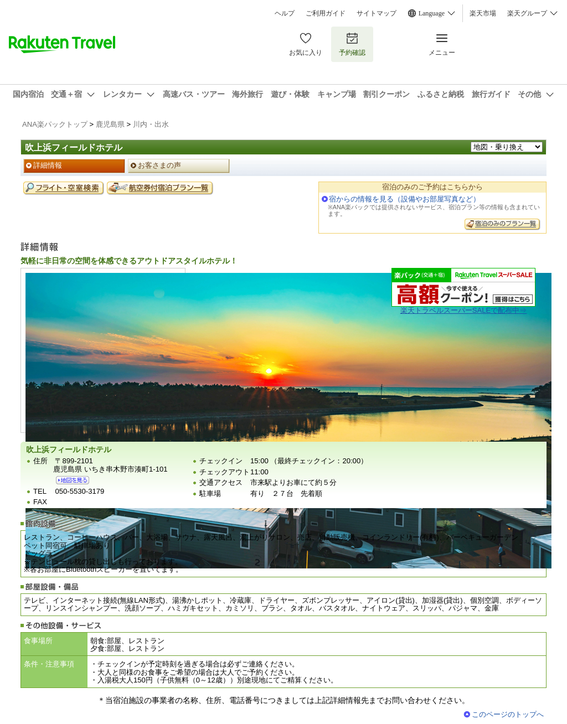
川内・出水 (151, 124)
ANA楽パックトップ (54, 124)
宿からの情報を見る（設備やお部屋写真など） (404, 199)
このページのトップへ (508, 714)
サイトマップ (376, 13)
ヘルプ (285, 13)
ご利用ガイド (326, 13)
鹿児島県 (110, 124)
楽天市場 (483, 13)
